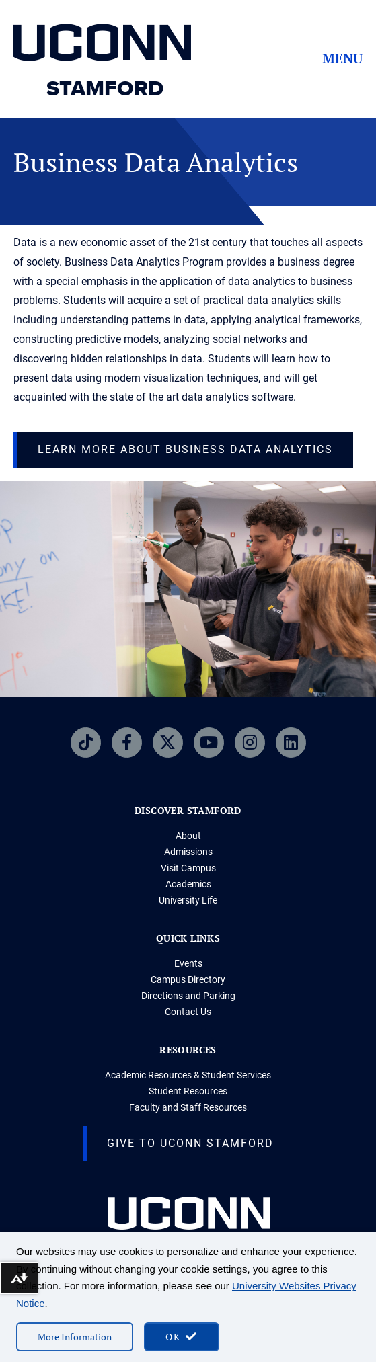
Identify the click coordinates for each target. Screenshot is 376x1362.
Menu (342, 58)
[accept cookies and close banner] (181, 1336)
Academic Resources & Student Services (188, 1075)
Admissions (188, 851)
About (188, 835)
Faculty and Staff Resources (188, 1107)
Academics (188, 884)
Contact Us (188, 1011)
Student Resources (188, 1091)
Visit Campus (188, 868)
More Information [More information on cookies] (75, 1336)
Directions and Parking (188, 995)
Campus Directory (188, 979)
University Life (188, 900)
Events (188, 963)
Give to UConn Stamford (190, 1143)
